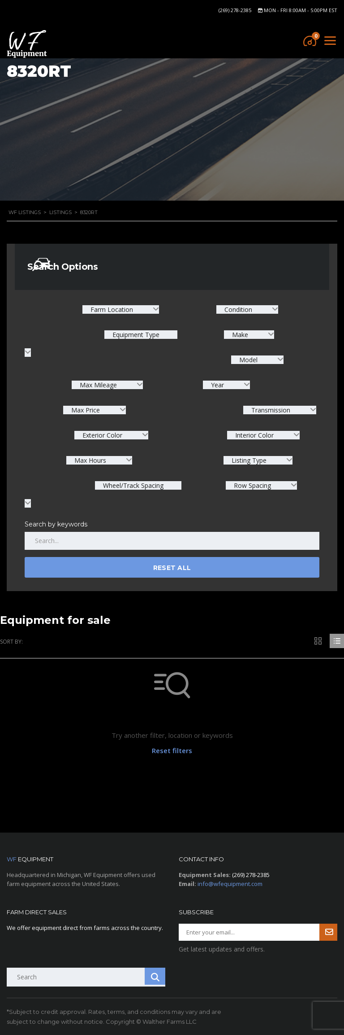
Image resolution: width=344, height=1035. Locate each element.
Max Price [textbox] (85, 410)
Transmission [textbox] (270, 410)
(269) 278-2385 (235, 10)
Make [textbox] (240, 334)
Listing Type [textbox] (249, 460)
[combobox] (120, 309)
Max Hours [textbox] (90, 460)
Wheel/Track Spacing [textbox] (132, 485)
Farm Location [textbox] (112, 309)
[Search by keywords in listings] (172, 541)
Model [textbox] (248, 359)
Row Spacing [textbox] (252, 485)
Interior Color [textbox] (254, 435)
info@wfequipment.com (230, 884)
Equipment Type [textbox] (135, 334)
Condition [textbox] (238, 309)
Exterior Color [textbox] (102, 435)
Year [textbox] (217, 385)
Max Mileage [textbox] (98, 385)
